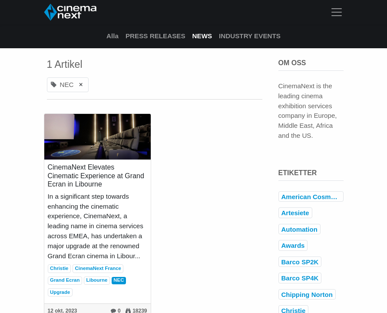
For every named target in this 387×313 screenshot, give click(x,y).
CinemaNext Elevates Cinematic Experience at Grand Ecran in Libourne (96, 175)
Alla (112, 36)
